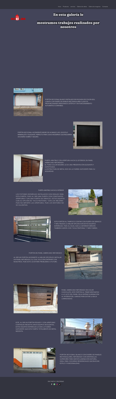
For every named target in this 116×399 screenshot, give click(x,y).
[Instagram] (57, 384)
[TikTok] (60, 384)
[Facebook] (52, 384)
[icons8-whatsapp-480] (54, 384)
